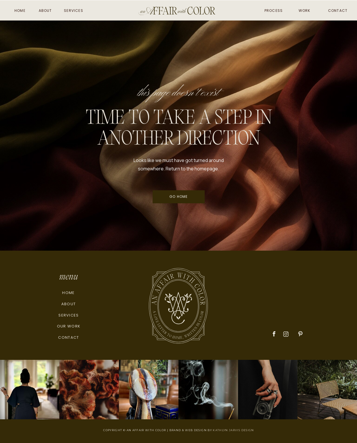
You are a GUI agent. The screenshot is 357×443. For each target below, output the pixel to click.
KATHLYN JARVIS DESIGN (233, 430)
